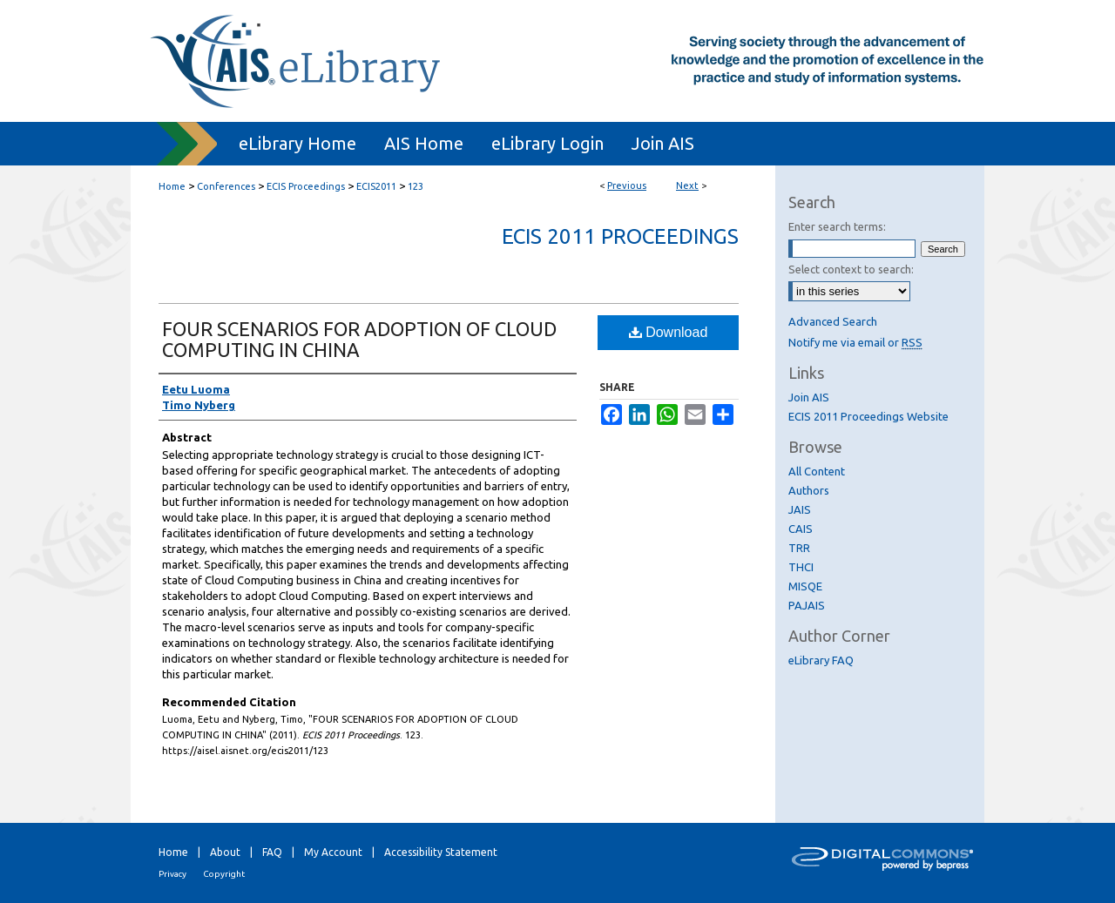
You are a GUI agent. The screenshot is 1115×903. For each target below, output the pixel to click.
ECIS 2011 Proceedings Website (868, 416)
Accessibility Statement (440, 852)
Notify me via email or (855, 342)
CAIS (800, 528)
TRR (799, 548)
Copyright (224, 874)
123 (415, 186)
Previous (626, 185)
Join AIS (808, 397)
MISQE (805, 586)
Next (687, 185)
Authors (808, 490)
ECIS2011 (376, 186)
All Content (816, 471)
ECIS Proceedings (306, 186)
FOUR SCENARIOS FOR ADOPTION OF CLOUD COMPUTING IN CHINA (359, 339)
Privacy (172, 874)
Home (172, 186)
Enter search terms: (837, 226)
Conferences (226, 186)
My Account (333, 852)
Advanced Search (832, 321)
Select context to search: (851, 269)
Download (668, 332)
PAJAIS (806, 605)
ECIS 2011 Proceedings (620, 236)
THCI (801, 567)
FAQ (272, 852)
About (225, 852)
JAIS (799, 509)
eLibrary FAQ (821, 660)
